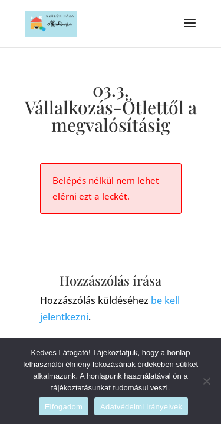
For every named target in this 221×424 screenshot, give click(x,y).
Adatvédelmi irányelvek (141, 406)
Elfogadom (64, 406)
